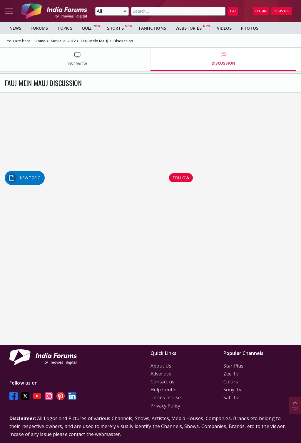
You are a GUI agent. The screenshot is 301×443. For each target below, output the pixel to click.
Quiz (87, 28)
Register (282, 11)
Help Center (163, 389)
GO (233, 11)
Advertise (160, 373)
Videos (224, 28)
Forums (39, 28)
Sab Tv (231, 397)
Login (261, 11)
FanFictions (152, 28)
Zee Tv (231, 373)
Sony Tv (232, 389)
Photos (249, 28)
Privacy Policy (165, 405)
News (15, 28)
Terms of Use (165, 397)
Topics (64, 28)
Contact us (162, 381)
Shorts (115, 28)
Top (295, 405)
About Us (160, 366)
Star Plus (233, 366)
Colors (230, 381)
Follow (181, 178)
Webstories (188, 28)
